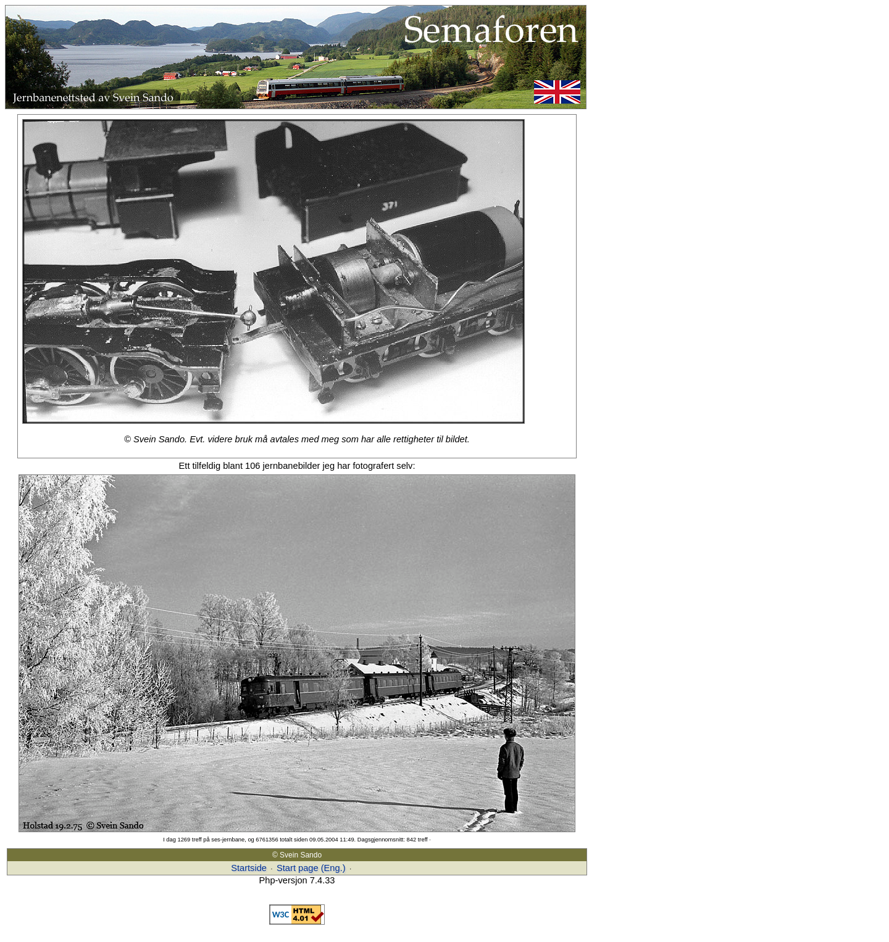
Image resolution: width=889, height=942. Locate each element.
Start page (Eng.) (311, 868)
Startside (249, 868)
